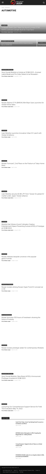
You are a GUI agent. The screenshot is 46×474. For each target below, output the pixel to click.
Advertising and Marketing (7, 284)
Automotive (4, 25)
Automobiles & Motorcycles (8, 41)
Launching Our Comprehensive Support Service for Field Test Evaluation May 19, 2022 (22, 408)
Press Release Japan (6, 137)
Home (3, 7)
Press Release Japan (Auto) (7, 76)
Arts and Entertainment (6, 314)
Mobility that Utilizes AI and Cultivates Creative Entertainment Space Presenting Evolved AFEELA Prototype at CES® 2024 (23, 226)
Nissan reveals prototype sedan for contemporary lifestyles (23, 348)
